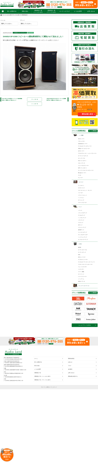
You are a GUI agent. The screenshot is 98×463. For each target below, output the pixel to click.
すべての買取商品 (93, 130)
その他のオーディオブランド (20, 32)
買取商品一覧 (38, 11)
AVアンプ (80, 225)
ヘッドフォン (81, 197)
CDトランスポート (82, 160)
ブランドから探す (16, 15)
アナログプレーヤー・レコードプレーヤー (87, 153)
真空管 (79, 247)
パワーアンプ (81, 220)
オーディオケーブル (82, 249)
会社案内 (70, 369)
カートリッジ (81, 274)
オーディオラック (82, 252)
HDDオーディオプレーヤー (84, 148)
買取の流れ (25, 11)
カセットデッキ (81, 163)
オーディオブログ (64, 11)
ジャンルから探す (8, 15)
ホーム (36, 358)
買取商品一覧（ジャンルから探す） (42, 376)
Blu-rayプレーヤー (82, 172)
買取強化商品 (71, 358)
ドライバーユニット (82, 195)
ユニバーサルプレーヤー (83, 165)
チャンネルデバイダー (83, 234)
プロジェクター (81, 141)
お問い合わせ (91, 11)
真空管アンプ (81, 229)
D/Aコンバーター (82, 257)
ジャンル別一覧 (34, 103)
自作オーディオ (81, 281)
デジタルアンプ (81, 215)
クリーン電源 (81, 271)
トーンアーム (81, 279)
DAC (79, 254)
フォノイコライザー (82, 266)
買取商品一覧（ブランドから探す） (42, 379)
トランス (80, 210)
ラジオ (79, 175)
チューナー (80, 177)
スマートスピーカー (82, 202)
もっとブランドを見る (85, 325)
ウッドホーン (81, 185)
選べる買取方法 (11, 11)
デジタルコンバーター (83, 259)
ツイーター (80, 192)
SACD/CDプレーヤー (82, 143)
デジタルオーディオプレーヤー (85, 146)
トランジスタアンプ (82, 212)
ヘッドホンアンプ (82, 217)
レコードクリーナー (82, 276)
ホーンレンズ (81, 200)
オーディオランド (53, 387)
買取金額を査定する (73, 376)
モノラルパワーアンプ (83, 239)
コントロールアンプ (82, 232)
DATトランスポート (82, 168)
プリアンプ (80, 222)
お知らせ (70, 362)
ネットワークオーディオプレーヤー (86, 170)
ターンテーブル (81, 158)
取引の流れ (37, 365)
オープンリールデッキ (83, 155)
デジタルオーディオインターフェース (86, 262)
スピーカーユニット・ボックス (85, 190)
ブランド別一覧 (34, 99)
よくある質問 (78, 11)
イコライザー (81, 269)
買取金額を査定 (87, 114)
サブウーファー (81, 188)
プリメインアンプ (82, 227)
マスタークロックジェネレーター (85, 264)
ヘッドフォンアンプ (82, 237)
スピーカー (30, 32)
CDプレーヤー (81, 138)
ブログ (69, 365)
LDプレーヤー (81, 151)
